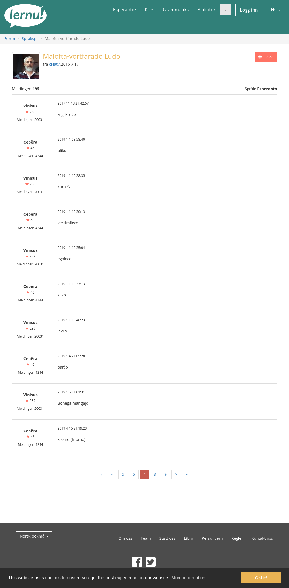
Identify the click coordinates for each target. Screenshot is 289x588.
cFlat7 (54, 64)
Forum (10, 38)
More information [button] (188, 577)
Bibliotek (206, 9)
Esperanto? (125, 9)
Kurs (149, 9)
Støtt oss (167, 538)
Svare (265, 57)
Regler (237, 538)
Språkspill (31, 38)
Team (146, 538)
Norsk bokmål (34, 536)
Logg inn (249, 10)
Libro (188, 538)
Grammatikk (176, 9)
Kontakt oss (262, 538)
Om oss (125, 538)
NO (276, 9)
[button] (225, 9)
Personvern (212, 538)
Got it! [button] (261, 578)
